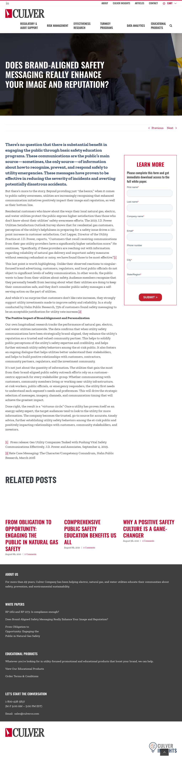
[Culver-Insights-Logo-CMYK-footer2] (163, 743)
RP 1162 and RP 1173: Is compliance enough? (32, 611)
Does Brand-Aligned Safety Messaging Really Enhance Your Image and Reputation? (56, 619)
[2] (79, 312)
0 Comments (30, 554)
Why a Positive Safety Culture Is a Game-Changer (148, 528)
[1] (115, 257)
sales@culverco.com (26, 713)
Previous (158, 128)
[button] (171, 25)
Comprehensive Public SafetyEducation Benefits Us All (90, 532)
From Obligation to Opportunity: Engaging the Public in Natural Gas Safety (31, 535)
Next (170, 128)
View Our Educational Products (24, 668)
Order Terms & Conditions (21, 676)
